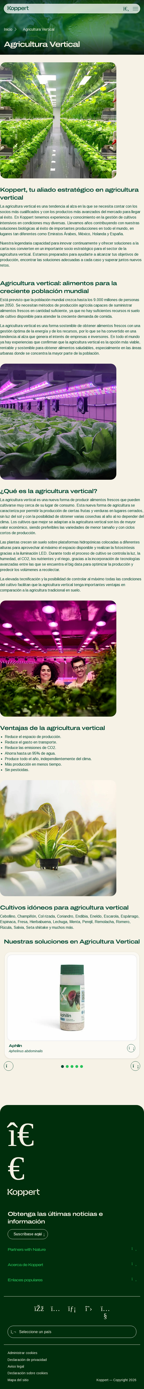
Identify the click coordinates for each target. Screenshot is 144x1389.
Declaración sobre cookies (28, 1373)
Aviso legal (16, 1366)
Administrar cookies (22, 1353)
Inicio (8, 29)
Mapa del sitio (18, 1380)
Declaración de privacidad (27, 1360)
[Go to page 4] (76, 1066)
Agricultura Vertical (38, 29)
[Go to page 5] (81, 1066)
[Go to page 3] (72, 1066)
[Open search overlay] (126, 9)
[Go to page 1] (62, 1066)
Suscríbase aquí (30, 1234)
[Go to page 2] (67, 1066)
